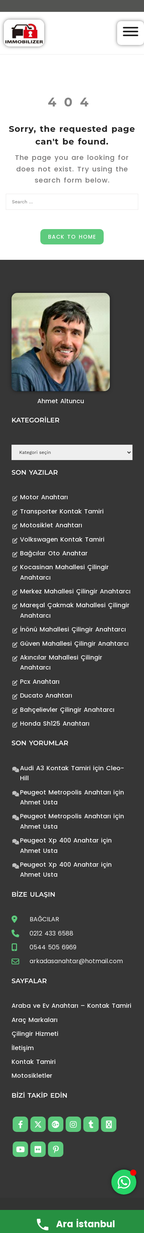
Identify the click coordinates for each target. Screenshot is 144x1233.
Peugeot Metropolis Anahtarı (65, 792)
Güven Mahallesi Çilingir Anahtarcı (74, 643)
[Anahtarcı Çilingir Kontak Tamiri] (24, 32)
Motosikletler (32, 1075)
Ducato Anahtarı (46, 695)
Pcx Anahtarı (40, 681)
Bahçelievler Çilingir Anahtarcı (67, 709)
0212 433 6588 (51, 933)
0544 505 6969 (53, 947)
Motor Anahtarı (44, 497)
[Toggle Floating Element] (123, 1182)
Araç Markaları (35, 1019)
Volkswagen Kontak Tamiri (62, 539)
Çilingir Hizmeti (35, 1033)
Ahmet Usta (39, 802)
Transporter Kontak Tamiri (62, 511)
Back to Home (72, 237)
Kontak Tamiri (34, 1061)
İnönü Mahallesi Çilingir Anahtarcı (73, 629)
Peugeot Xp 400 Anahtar (59, 840)
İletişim (23, 1048)
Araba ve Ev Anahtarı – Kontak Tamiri (71, 1005)
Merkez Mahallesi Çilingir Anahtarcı (75, 591)
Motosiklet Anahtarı (51, 525)
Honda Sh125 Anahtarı (54, 723)
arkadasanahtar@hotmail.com (76, 961)
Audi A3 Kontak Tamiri (55, 768)
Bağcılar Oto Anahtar (54, 553)
